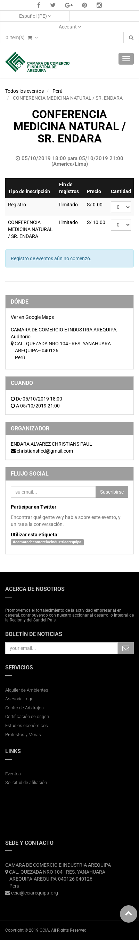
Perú (57, 91)
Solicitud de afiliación (26, 782)
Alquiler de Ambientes (26, 690)
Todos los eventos (24, 91)
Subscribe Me (125, 648)
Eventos (13, 773)
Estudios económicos (26, 725)
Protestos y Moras (23, 734)
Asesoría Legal (19, 698)
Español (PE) (35, 16)
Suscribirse (112, 492)
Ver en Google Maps (32, 317)
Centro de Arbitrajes (25, 707)
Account (70, 27)
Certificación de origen (27, 716)
